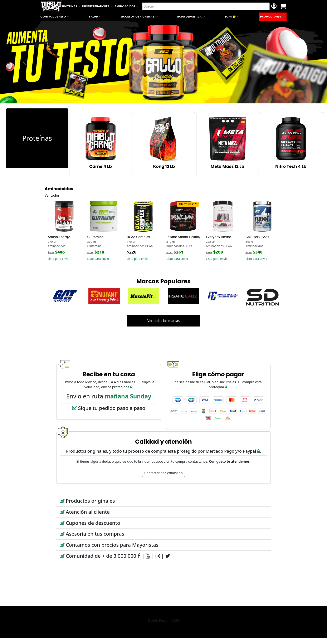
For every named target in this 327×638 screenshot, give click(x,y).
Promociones (272, 17)
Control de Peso (55, 17)
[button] (24, 62)
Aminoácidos (127, 6)
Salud (95, 17)
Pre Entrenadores (98, 6)
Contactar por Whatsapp (163, 473)
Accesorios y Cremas (140, 17)
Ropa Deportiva (191, 17)
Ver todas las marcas (163, 320)
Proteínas (72, 6)
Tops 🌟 (232, 17)
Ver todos (52, 195)
